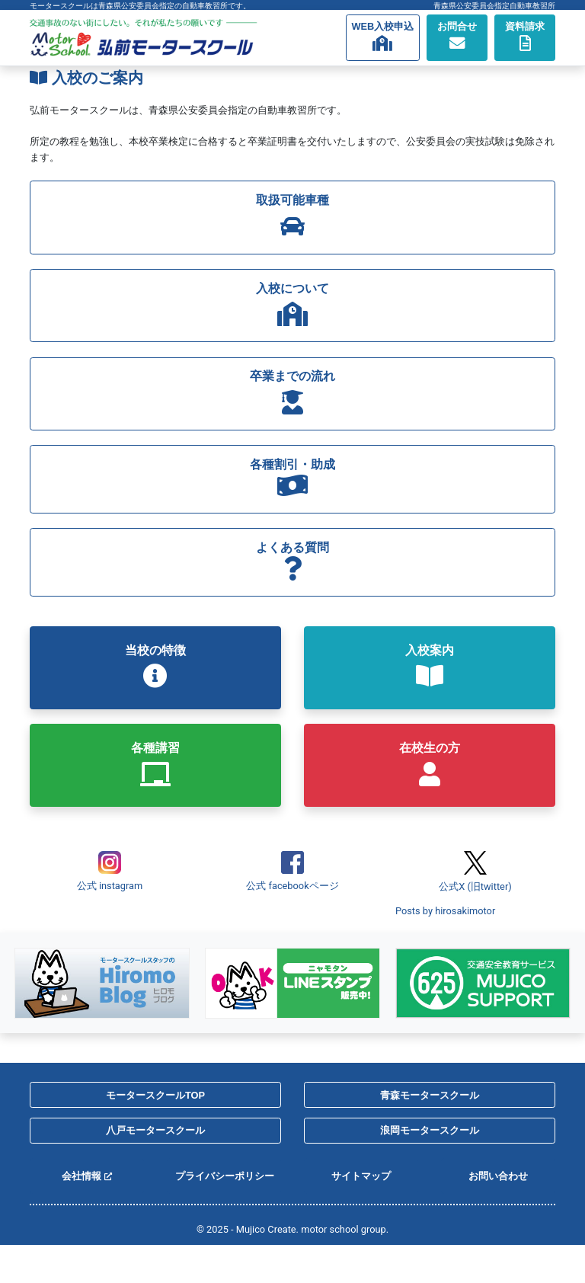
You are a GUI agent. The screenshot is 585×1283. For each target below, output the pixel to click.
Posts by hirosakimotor (445, 911)
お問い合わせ (498, 1176)
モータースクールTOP (155, 1095)
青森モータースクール (429, 1095)
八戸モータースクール (155, 1130)
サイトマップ (361, 1176)
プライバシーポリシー (224, 1176)
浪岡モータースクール (429, 1130)
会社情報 (87, 1176)
